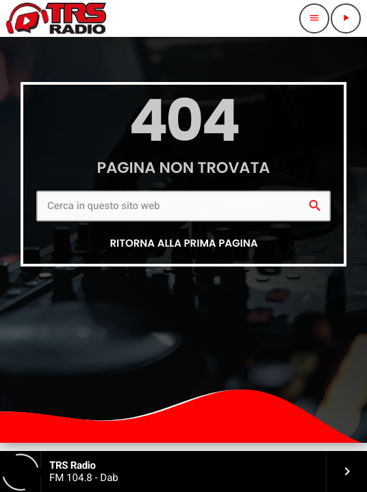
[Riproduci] (346, 18)
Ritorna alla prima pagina (183, 243)
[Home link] (56, 18)
